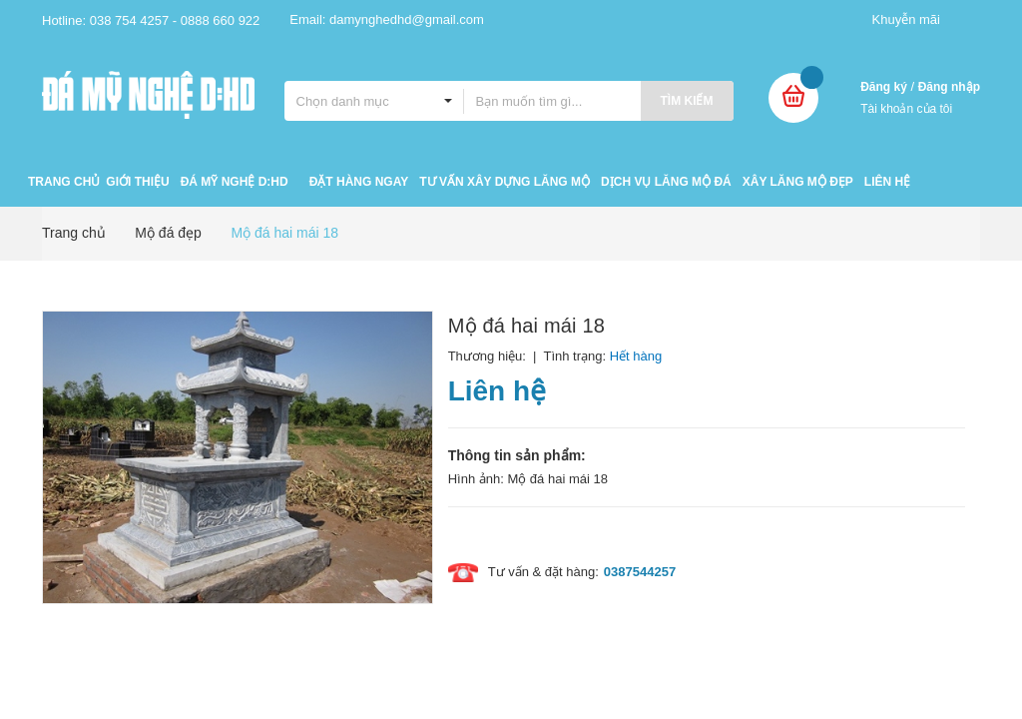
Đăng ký (883, 87)
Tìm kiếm (687, 101)
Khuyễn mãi (906, 19)
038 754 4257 (130, 20)
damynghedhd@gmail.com (406, 19)
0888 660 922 (220, 20)
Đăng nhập (949, 87)
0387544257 (640, 571)
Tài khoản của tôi (906, 109)
